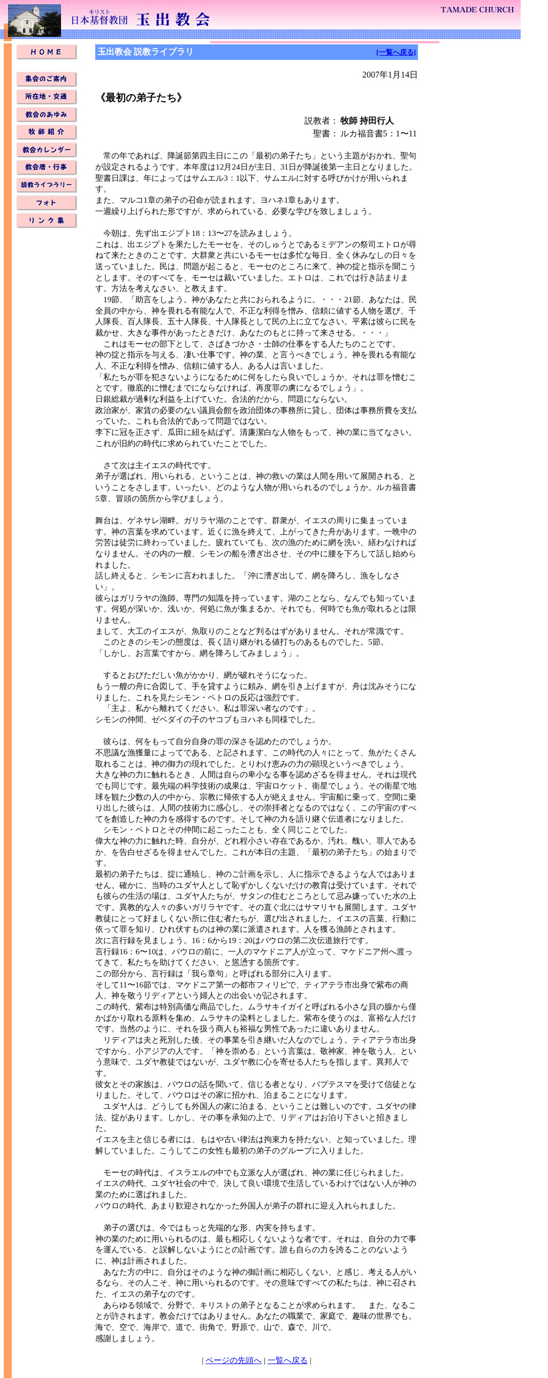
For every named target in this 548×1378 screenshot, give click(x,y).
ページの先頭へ (234, 1360)
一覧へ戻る (288, 1360)
